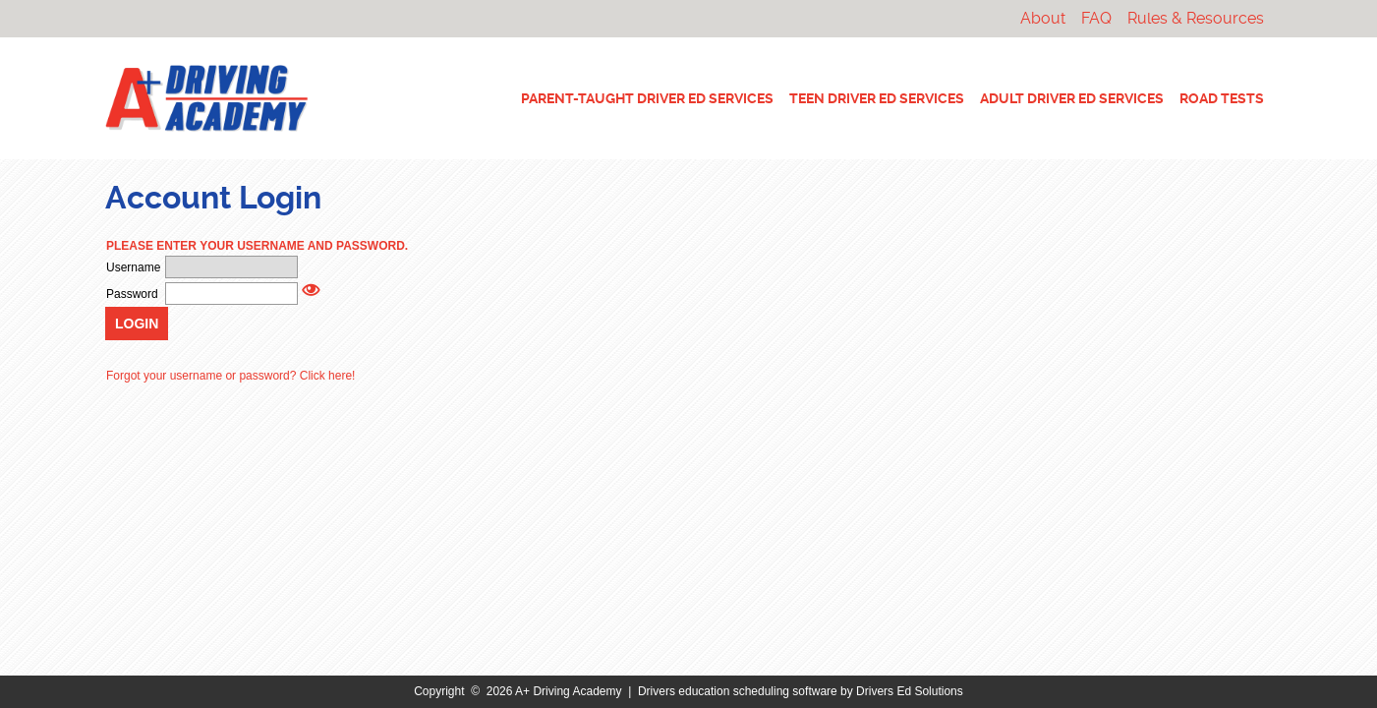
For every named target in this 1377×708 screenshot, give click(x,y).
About (1042, 18)
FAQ (1096, 18)
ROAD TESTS (1221, 98)
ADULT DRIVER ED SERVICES (1072, 98)
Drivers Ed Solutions (909, 691)
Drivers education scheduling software (737, 691)
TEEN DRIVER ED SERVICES (876, 98)
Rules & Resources (1195, 18)
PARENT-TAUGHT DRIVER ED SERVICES (647, 98)
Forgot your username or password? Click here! (230, 376)
